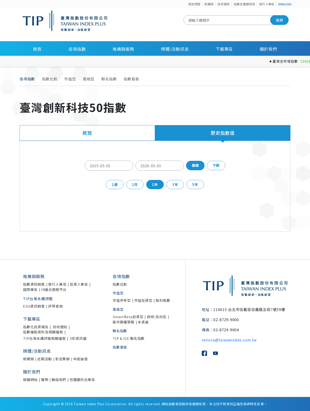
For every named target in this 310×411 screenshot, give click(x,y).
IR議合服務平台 (54, 289)
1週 (115, 184)
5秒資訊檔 (78, 338)
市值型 (70, 79)
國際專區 (30, 289)
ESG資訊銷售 (34, 306)
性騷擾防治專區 (82, 379)
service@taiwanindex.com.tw (229, 340)
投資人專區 (79, 284)
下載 (216, 165)
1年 (155, 184)
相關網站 (30, 379)
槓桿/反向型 (157, 316)
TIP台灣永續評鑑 (38, 298)
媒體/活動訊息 (175, 49)
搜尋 (279, 20)
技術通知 (223, 4)
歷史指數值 (223, 132)
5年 (195, 184)
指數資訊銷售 (34, 284)
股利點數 (163, 300)
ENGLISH (284, 4)
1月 (135, 184)
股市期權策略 (124, 322)
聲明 (44, 379)
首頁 (37, 49)
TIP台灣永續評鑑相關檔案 (44, 338)
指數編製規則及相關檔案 (43, 331)
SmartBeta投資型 (128, 316)
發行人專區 (267, 4)
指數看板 (131, 79)
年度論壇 (80, 358)
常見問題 (194, 4)
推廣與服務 (123, 49)
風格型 (88, 79)
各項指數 (77, 49)
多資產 (143, 322)
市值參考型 (122, 300)
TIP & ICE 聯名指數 (129, 338)
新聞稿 (208, 4)
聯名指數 (109, 79)
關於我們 (268, 49)
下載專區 (224, 49)
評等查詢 (55, 306)
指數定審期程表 (244, 4)
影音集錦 (62, 358)
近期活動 (44, 358)
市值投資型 (143, 300)
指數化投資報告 (36, 326)
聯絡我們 (59, 379)
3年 (175, 184)
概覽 (87, 132)
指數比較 (49, 79)
